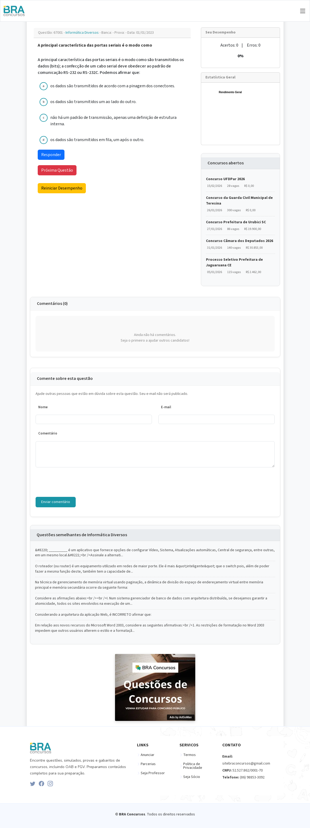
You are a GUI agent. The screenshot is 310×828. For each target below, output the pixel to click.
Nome (43, 407)
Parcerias (148, 764)
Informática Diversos (82, 32)
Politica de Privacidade (192, 766)
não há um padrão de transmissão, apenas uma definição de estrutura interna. (113, 121)
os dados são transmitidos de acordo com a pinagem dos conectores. (112, 86)
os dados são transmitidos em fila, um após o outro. (97, 140)
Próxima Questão (57, 170)
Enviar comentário (55, 502)
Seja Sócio (191, 777)
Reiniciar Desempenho (61, 188)
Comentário (47, 433)
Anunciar (147, 755)
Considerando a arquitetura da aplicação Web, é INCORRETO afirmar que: (93, 614)
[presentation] (76, 482)
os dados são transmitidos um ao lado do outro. (93, 102)
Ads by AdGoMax (181, 717)
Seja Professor (153, 773)
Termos (189, 755)
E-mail (166, 407)
